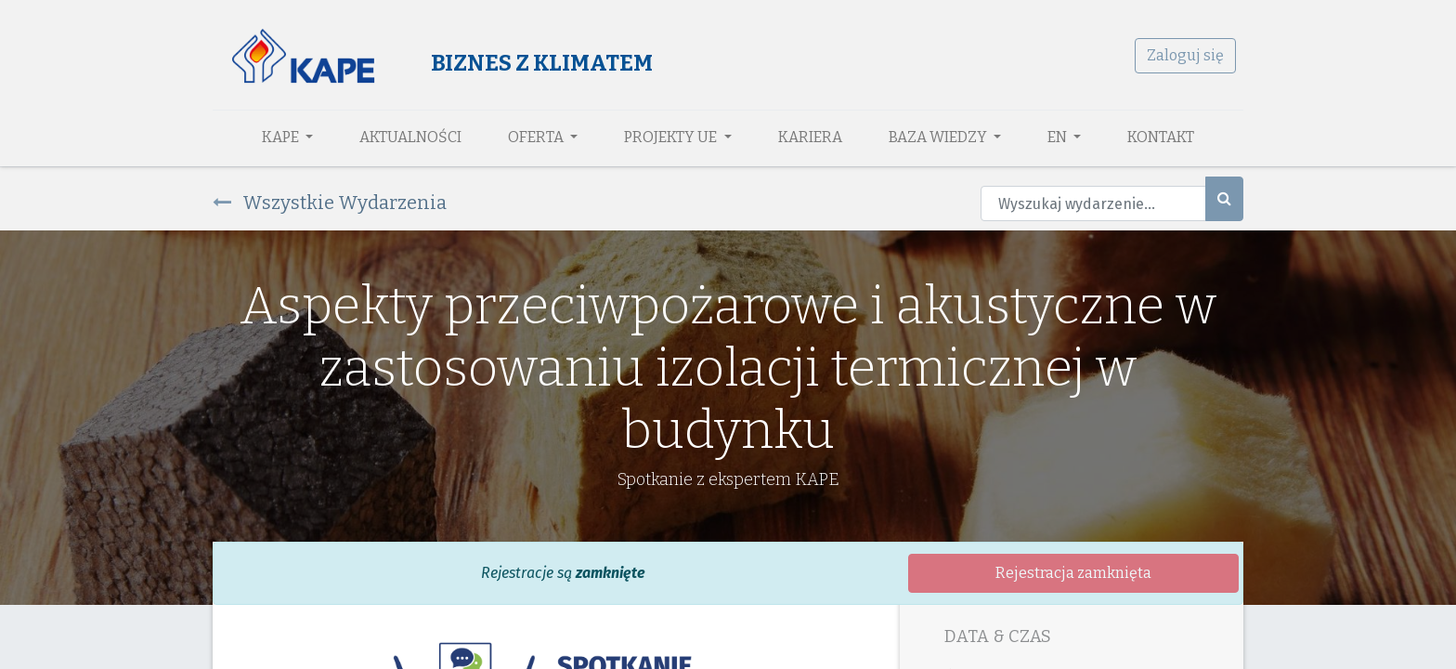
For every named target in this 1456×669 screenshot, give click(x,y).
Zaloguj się (1185, 55)
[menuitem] (410, 137)
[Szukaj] (1224, 199)
